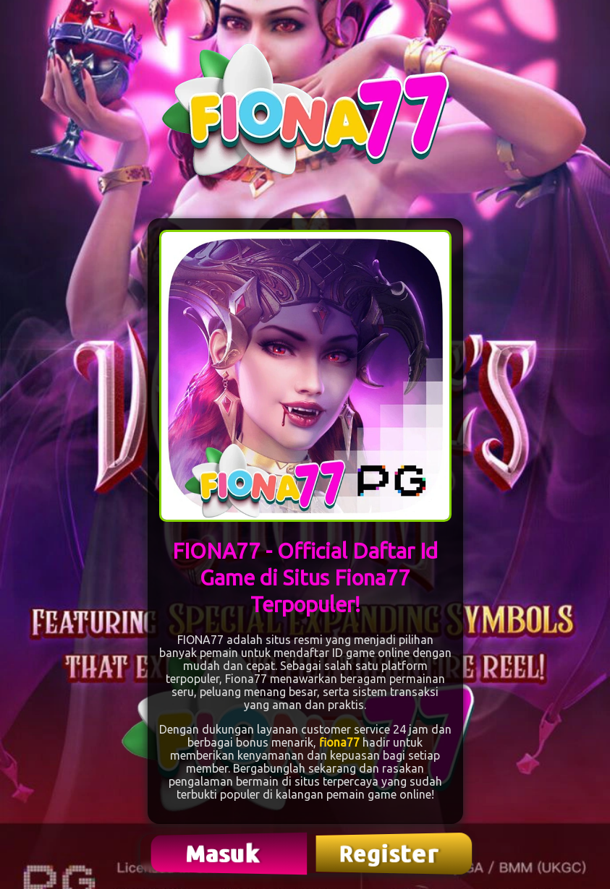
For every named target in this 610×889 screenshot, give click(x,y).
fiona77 (339, 742)
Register (390, 853)
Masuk (224, 853)
